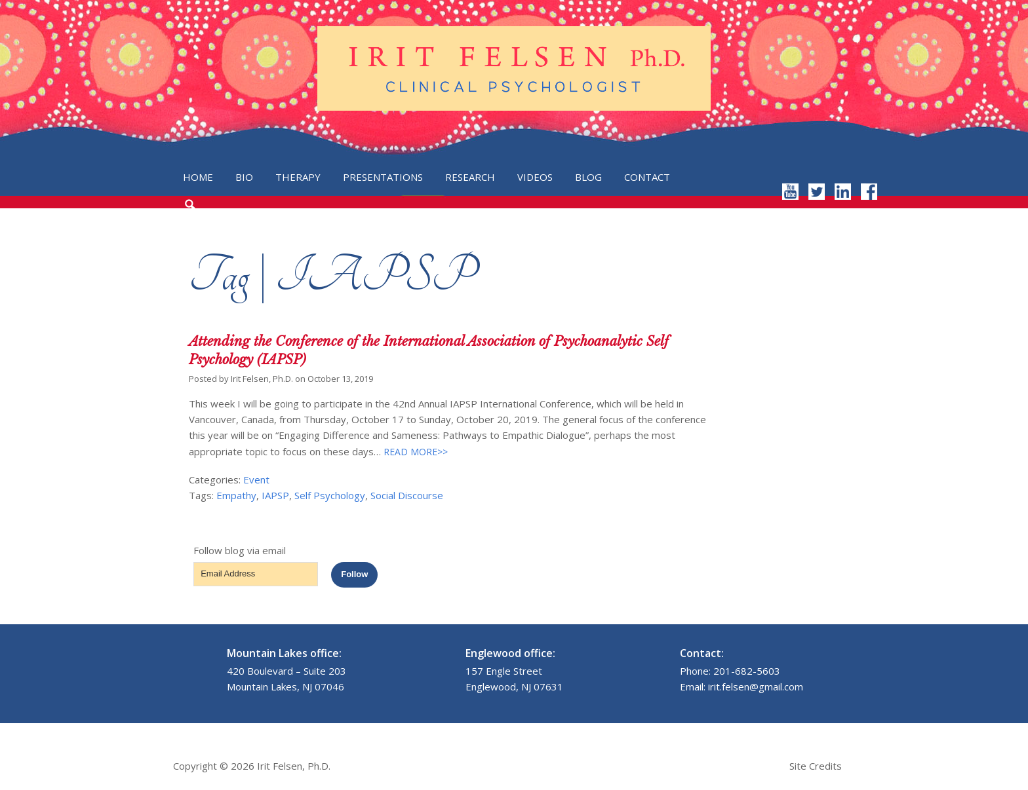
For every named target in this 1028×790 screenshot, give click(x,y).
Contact (647, 176)
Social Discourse (406, 495)
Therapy (298, 176)
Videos (535, 176)
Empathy (236, 495)
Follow (354, 574)
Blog (588, 176)
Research (470, 176)
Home (198, 176)
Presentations (383, 176)
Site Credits (815, 765)
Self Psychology (329, 495)
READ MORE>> (414, 451)
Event (256, 479)
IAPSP (275, 495)
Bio (244, 176)
